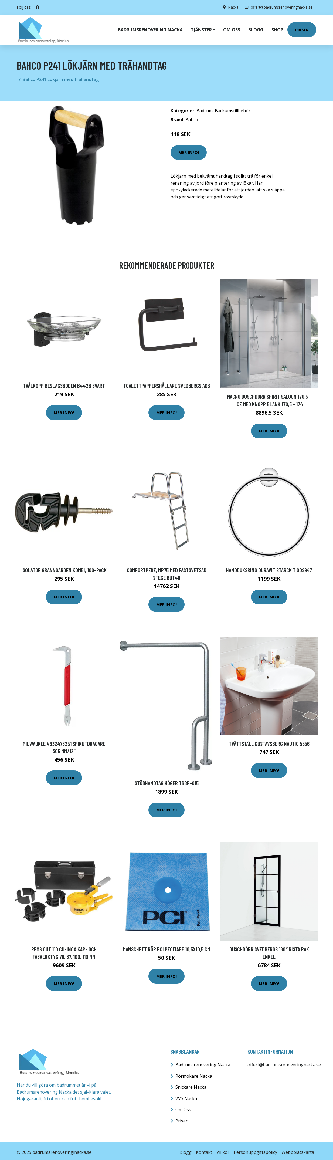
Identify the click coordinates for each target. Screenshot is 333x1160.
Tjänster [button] (201, 29)
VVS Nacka (186, 1096)
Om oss (231, 29)
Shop (277, 29)
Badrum (204, 108)
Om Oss (183, 1107)
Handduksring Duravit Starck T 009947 (269, 567)
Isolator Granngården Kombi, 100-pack (64, 567)
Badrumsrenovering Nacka (150, 29)
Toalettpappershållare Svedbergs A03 (166, 383)
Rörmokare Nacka (193, 1074)
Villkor (222, 1150)
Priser (301, 28)
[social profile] (37, 7)
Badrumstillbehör (232, 108)
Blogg (255, 29)
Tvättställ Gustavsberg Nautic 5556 (269, 741)
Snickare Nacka (190, 1085)
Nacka (231, 7)
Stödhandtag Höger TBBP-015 (167, 780)
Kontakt (204, 1150)
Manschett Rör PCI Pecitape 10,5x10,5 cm (166, 946)
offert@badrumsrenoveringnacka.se (278, 7)
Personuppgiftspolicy (255, 1150)
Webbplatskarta (297, 1150)
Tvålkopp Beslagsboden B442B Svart (64, 383)
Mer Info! (188, 150)
